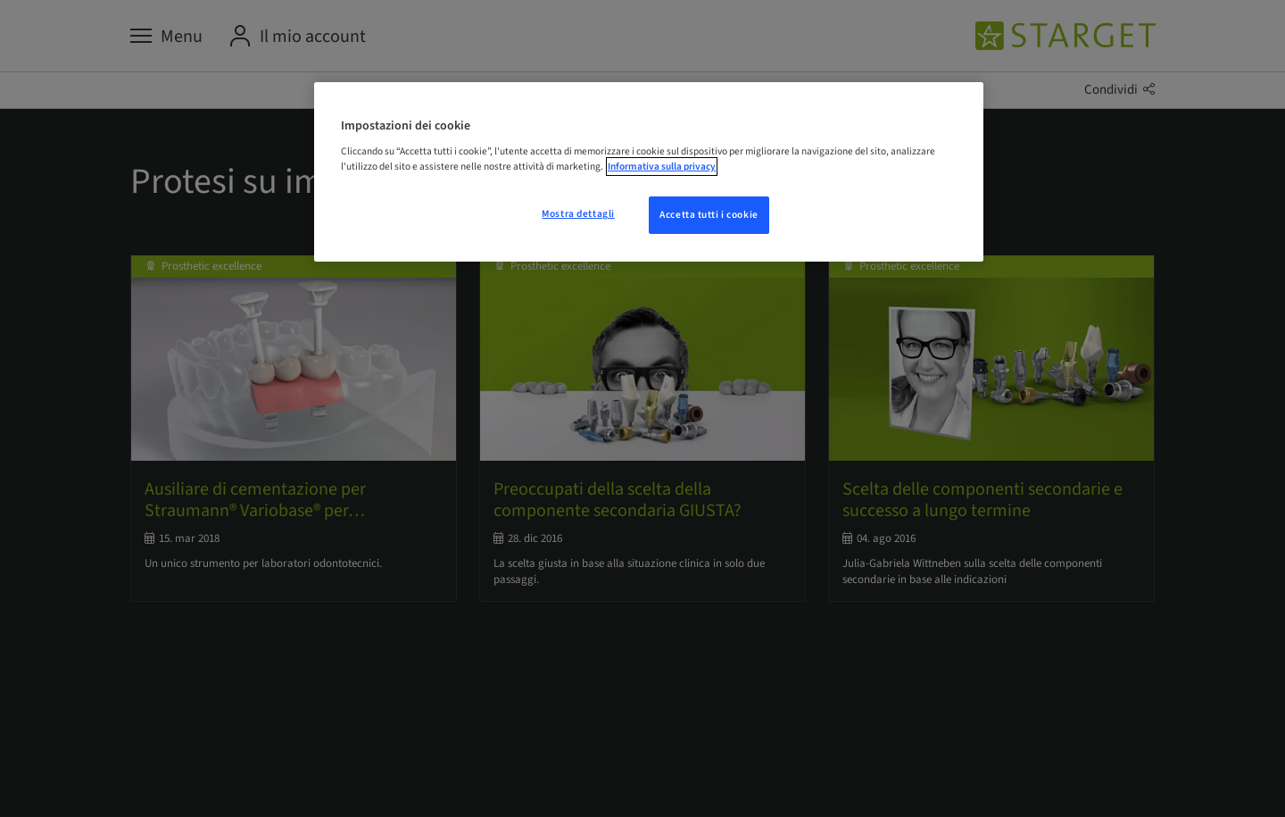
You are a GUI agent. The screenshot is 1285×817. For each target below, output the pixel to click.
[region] (648, 172)
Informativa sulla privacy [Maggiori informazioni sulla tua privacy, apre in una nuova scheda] (662, 166)
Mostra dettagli (578, 213)
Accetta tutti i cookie (709, 214)
